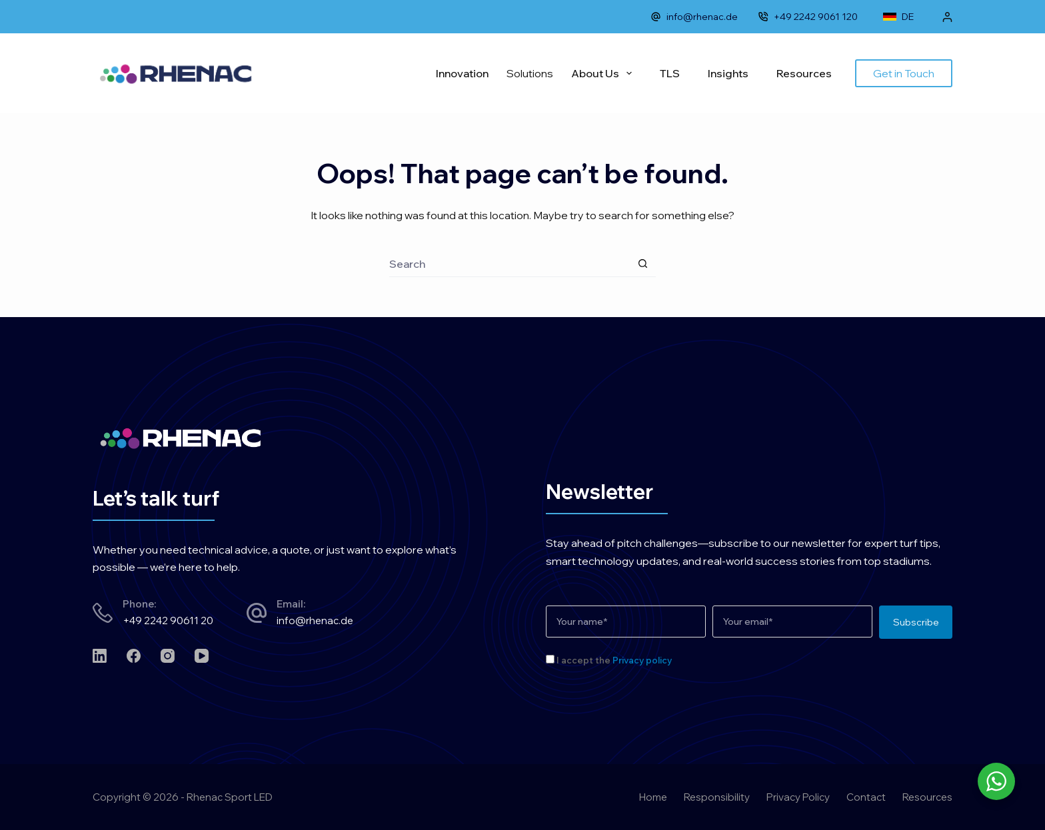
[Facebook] (134, 656)
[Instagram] (168, 656)
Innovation (462, 73)
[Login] (947, 17)
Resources (804, 73)
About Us (604, 73)
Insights (728, 73)
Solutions (530, 73)
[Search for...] (509, 263)
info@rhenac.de (694, 17)
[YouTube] (202, 656)
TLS (670, 73)
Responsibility (717, 797)
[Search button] (642, 263)
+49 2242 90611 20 (168, 620)
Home (653, 797)
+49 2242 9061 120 (808, 17)
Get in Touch (903, 73)
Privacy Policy (798, 797)
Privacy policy (642, 660)
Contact (866, 797)
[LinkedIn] (100, 656)
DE (898, 17)
